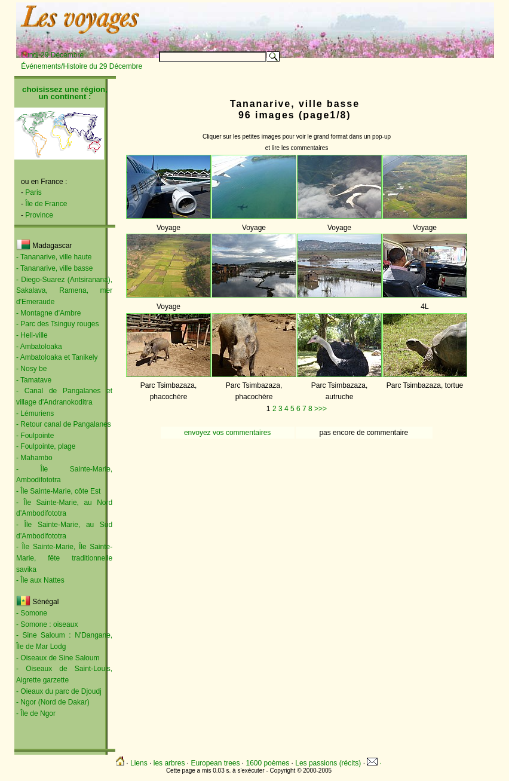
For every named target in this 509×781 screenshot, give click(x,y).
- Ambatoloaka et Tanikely (57, 357)
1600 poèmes (268, 763)
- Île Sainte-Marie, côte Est (58, 491)
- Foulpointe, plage (45, 446)
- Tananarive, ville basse (54, 268)
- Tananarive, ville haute (54, 257)
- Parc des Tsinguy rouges (57, 324)
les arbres (169, 763)
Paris (33, 192)
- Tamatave (33, 380)
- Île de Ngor (36, 713)
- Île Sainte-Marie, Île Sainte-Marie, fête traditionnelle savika (64, 558)
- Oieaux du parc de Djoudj (59, 691)
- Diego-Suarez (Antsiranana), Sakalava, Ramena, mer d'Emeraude (64, 290)
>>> (320, 409)
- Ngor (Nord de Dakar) (53, 702)
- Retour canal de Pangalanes (63, 424)
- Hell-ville (32, 335)
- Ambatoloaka (39, 346)
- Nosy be (31, 369)
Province (39, 215)
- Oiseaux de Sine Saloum (57, 658)
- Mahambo (34, 458)
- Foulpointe (35, 435)
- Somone (31, 613)
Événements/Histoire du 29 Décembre (81, 66)
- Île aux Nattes (40, 580)
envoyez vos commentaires (227, 432)
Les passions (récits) (328, 763)
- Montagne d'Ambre (48, 313)
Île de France (46, 204)
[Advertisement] (345, 22)
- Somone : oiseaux (47, 624)
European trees (215, 763)
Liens (139, 763)
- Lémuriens (35, 413)
